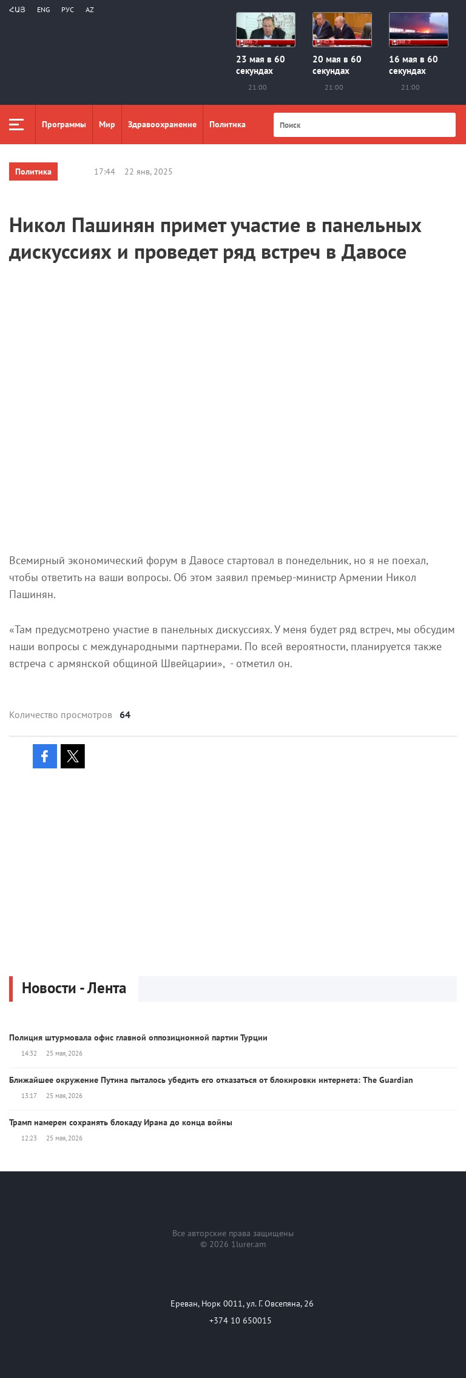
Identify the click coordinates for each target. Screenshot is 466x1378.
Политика (227, 124)
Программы (64, 124)
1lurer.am (248, 1244)
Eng (43, 9)
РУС (67, 9)
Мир (107, 124)
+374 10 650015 (240, 1320)
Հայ (17, 9)
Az (90, 9)
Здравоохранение (162, 124)
